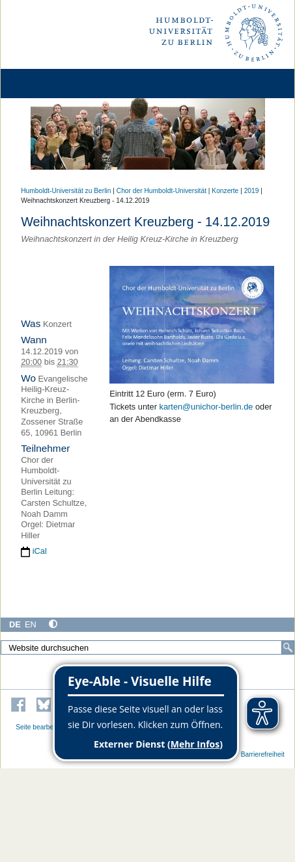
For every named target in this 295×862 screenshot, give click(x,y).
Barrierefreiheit (263, 754)
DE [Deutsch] (15, 624)
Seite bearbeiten (40, 727)
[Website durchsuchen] (147, 647)
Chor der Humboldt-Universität (161, 190)
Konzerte (225, 190)
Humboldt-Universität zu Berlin (66, 190)
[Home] (47, 83)
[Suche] (287, 647)
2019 (251, 190)
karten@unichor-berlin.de (206, 406)
